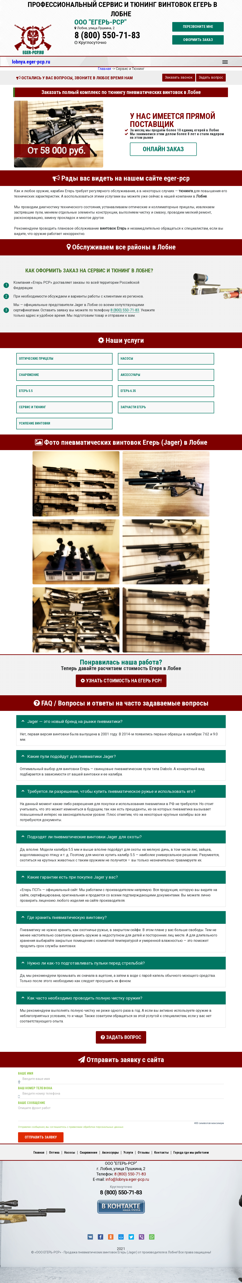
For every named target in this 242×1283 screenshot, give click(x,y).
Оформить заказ (198, 40)
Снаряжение (29, 375)
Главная (38, 1150)
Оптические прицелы (36, 359)
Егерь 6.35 (128, 391)
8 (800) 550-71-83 (107, 35)
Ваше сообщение (31, 1101)
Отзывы (144, 1150)
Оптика (54, 1150)
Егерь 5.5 (26, 391)
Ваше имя (25, 1071)
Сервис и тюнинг (32, 407)
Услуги (128, 1150)
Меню (225, 60)
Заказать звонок (179, 77)
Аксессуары (130, 375)
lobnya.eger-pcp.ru (31, 62)
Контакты (161, 1150)
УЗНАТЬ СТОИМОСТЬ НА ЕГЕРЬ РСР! (121, 680)
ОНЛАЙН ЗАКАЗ (163, 149)
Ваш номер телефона (35, 1086)
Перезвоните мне (198, 26)
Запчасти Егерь (133, 407)
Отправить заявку (41, 1135)
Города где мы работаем (191, 1150)
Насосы (127, 359)
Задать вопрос (211, 77)
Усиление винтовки (34, 423)
